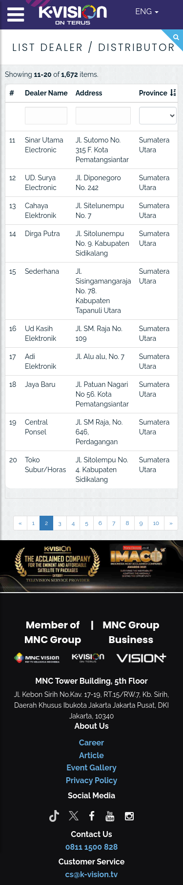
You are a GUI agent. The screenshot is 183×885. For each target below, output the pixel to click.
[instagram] (129, 815)
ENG (147, 11)
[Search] (172, 40)
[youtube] (110, 815)
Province (153, 93)
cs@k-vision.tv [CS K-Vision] (91, 874)
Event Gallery (91, 767)
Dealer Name (46, 93)
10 (156, 523)
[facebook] (91, 815)
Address (89, 93)
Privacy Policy (91, 780)
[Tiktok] (54, 815)
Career (91, 742)
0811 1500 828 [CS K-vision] (91, 847)
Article (91, 755)
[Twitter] (73, 815)
